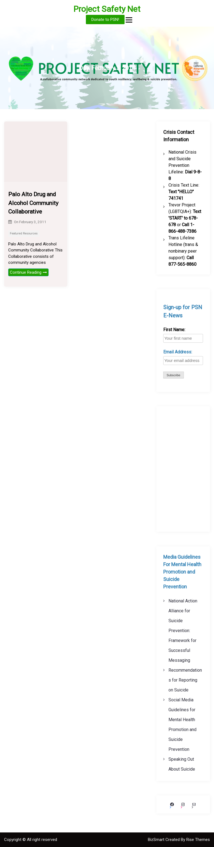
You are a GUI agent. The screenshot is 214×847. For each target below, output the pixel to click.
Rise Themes (198, 839)
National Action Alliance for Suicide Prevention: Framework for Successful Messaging (182, 630)
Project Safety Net (107, 9)
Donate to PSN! (105, 19)
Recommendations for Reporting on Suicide (185, 680)
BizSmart (156, 839)
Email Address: (177, 352)
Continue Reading (28, 272)
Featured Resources (24, 233)
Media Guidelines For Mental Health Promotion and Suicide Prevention (182, 571)
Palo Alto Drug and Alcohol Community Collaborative (33, 203)
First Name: (174, 329)
